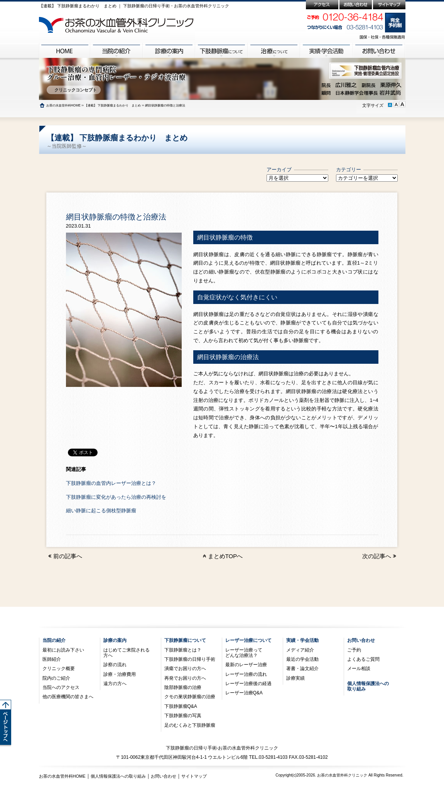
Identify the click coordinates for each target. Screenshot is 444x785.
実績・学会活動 (302, 640)
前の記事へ (64, 556)
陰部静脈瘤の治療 (182, 687)
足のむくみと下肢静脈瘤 (189, 725)
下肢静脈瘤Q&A (180, 706)
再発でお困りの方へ (185, 678)
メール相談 (358, 668)
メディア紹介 (300, 650)
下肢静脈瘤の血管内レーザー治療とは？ (111, 483)
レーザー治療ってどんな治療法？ (243, 652)
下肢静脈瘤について (185, 640)
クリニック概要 (58, 668)
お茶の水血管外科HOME (63, 105)
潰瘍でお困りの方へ (185, 668)
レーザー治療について (248, 640)
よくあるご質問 (363, 659)
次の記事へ (380, 556)
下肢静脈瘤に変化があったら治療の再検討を (116, 497)
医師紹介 (51, 659)
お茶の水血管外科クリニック (342, 775)
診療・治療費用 (119, 674)
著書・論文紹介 (302, 668)
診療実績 (295, 678)
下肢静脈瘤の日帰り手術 (189, 659)
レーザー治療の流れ (246, 674)
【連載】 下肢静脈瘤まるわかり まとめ (112, 105)
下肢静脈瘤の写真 (182, 715)
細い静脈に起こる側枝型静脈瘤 (101, 510)
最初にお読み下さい (63, 650)
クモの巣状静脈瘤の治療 (189, 696)
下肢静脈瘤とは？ (182, 650)
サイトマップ (194, 776)
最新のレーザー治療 (246, 664)
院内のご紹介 (56, 678)
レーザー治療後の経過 (248, 683)
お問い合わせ (361, 640)
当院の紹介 (54, 640)
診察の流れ (115, 664)
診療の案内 (115, 640)
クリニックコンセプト (73, 90)
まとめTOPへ (225, 556)
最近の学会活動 (302, 659)
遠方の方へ (115, 683)
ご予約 (354, 650)
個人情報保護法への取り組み (118, 776)
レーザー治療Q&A (244, 693)
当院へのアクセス (60, 687)
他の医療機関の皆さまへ (67, 696)
